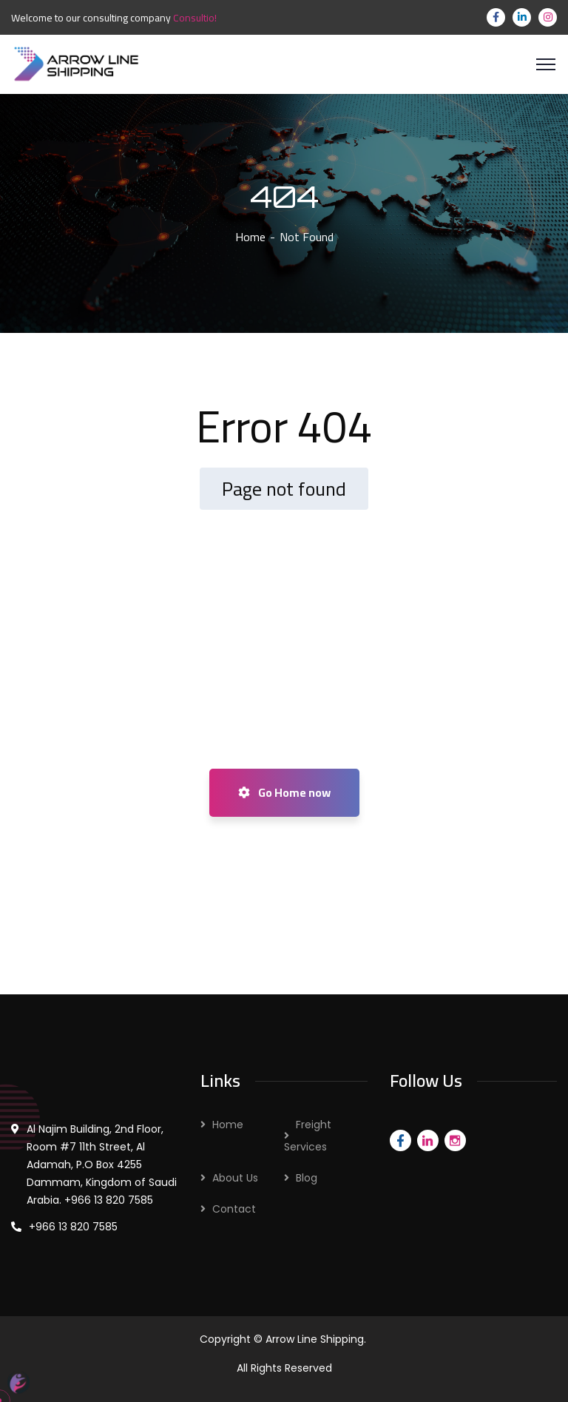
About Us (235, 1177)
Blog (306, 1177)
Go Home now (284, 792)
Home (250, 237)
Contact (234, 1209)
